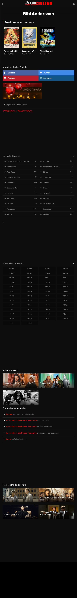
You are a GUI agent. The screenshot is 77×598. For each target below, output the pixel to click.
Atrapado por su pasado (49, 433)
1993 (47, 282)
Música (10, 204)
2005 (47, 269)
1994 (29, 282)
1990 (29, 287)
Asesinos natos (46, 427)
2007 (29, 269)
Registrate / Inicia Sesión (16, 105)
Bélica (45, 172)
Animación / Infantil (51, 167)
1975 (12, 305)
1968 (65, 309)
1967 (11, 314)
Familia (10, 193)
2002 (29, 273)
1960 (65, 319)
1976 (65, 300)
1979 (11, 300)
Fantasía (46, 193)
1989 (47, 287)
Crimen (46, 183)
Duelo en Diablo (11, 51)
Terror (9, 214)
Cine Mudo (47, 177)
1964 (65, 314)
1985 (48, 291)
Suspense (47, 209)
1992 (65, 282)
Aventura (11, 172)
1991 (12, 287)
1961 (47, 319)
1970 (29, 309)
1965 (48, 314)
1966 (29, 314)
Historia (10, 198)
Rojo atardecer (20, 439)
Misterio (46, 198)
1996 (65, 278)
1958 (30, 323)
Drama (45, 188)
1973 (48, 305)
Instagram (46, 78)
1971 (12, 309)
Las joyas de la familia (25, 414)
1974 (29, 305)
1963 (11, 319)
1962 (29, 319)
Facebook (9, 73)
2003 (11, 273)
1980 (65, 296)
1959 (12, 323)
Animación (11, 167)
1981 (47, 296)
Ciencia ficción (13, 177)
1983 (11, 296)
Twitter (45, 73)
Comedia (10, 183)
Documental (12, 188)
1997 (47, 278)
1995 (12, 282)
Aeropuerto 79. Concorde (33, 51)
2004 (65, 269)
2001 (47, 273)
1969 (47, 309)
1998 (29, 278)
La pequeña (44, 420)
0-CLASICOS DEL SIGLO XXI (18, 161)
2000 (65, 273)
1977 (48, 300)
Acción (46, 161)
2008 (11, 269)
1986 (29, 291)
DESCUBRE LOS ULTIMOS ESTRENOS (17, 111)
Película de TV (49, 204)
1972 (65, 305)
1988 (65, 287)
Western (46, 214)
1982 (29, 296)
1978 (29, 300)
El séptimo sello (47, 51)
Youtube (9, 78)
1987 (11, 291)
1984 (65, 291)
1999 (11, 278)
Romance (11, 209)
